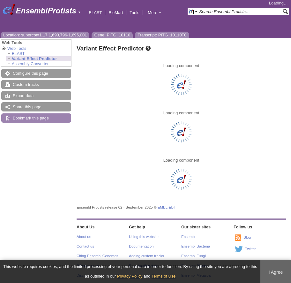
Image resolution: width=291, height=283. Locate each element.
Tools (134, 12)
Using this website (144, 237)
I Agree (276, 272)
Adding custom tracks (146, 256)
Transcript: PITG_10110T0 (162, 35)
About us (84, 237)
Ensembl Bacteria (195, 246)
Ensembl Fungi (193, 256)
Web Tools (16, 48)
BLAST (95, 12)
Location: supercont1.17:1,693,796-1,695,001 (45, 35)
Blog (247, 237)
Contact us (85, 246)
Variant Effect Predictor (34, 58)
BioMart (115, 12)
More (154, 12)
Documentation (141, 246)
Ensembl (188, 237)
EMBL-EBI (166, 207)
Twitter (250, 249)
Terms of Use (163, 276)
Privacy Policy (130, 276)
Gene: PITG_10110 (112, 35)
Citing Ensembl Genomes (97, 256)
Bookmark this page (31, 118)
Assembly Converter (30, 63)
